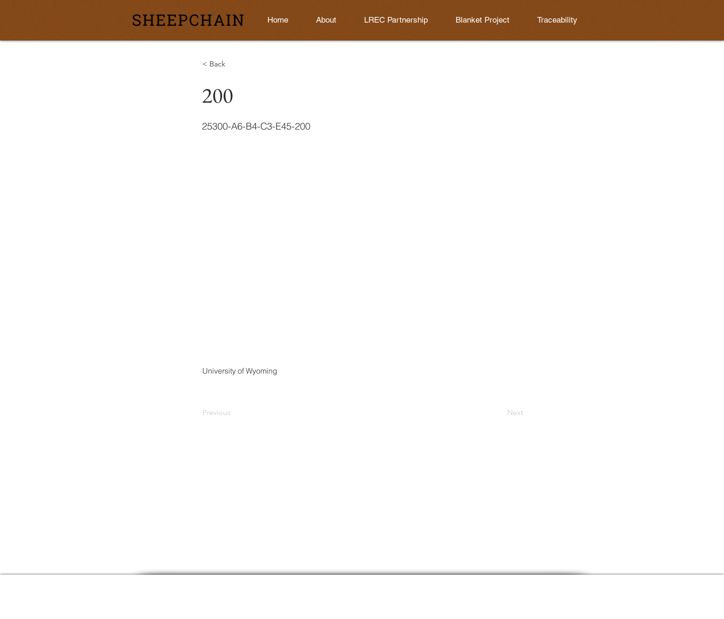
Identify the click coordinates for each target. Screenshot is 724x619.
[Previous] (233, 412)
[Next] (499, 412)
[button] (233, 64)
